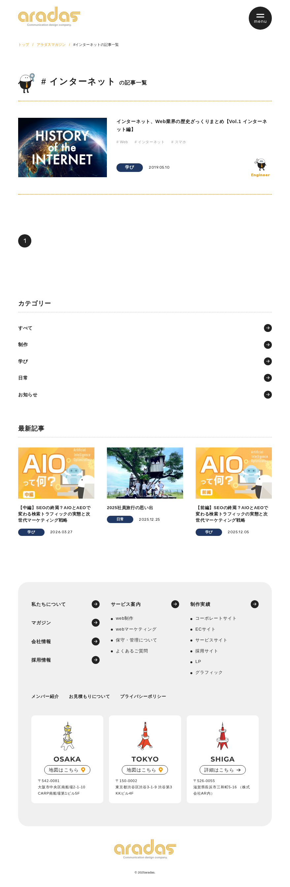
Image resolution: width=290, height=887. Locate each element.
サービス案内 (126, 604)
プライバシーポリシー (143, 696)
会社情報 (41, 641)
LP (198, 661)
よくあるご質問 (132, 650)
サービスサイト (211, 640)
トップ (23, 45)
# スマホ (178, 142)
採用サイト (206, 650)
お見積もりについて (90, 696)
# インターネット (150, 142)
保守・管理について (136, 640)
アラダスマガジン (51, 45)
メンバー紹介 (45, 696)
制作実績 (200, 604)
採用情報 (41, 660)
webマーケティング (136, 629)
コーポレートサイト (216, 618)
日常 (23, 378)
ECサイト (205, 629)
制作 (23, 344)
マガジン (41, 622)
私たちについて (48, 604)
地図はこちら (64, 769)
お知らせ (28, 394)
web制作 (125, 618)
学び (129, 167)
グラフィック (209, 672)
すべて (25, 328)
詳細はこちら (219, 769)
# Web (122, 142)
